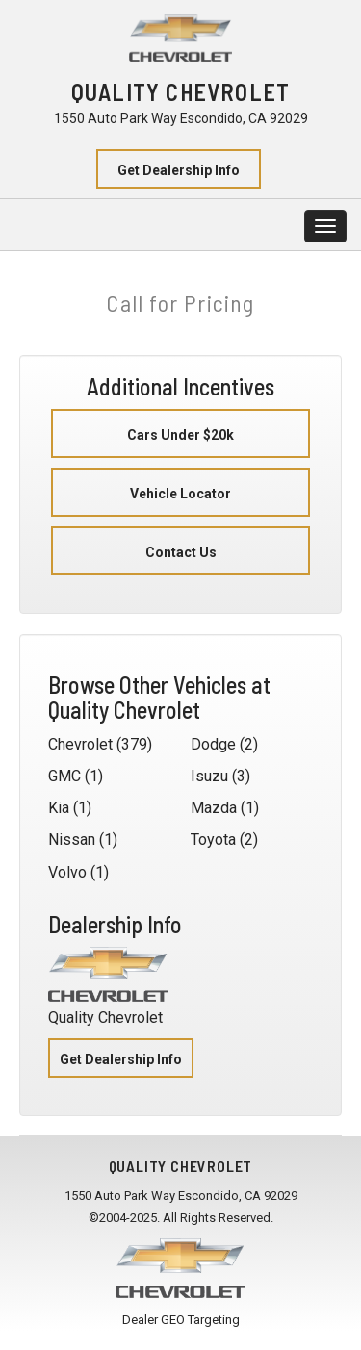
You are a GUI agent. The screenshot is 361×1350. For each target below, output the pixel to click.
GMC (64, 776)
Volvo (67, 872)
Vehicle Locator (180, 493)
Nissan (71, 839)
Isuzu (209, 776)
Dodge (213, 744)
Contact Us (181, 552)
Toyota (213, 839)
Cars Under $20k (180, 435)
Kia (58, 808)
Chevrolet (80, 744)
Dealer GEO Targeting (181, 1319)
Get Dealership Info (178, 170)
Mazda (214, 808)
